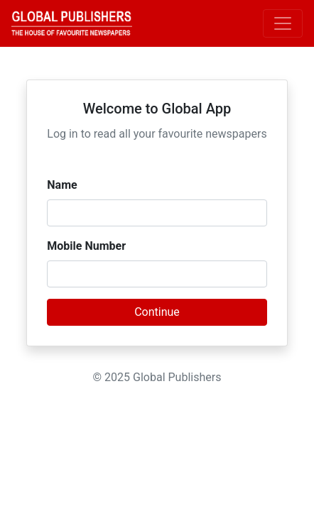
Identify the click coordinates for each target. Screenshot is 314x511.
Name (62, 185)
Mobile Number (86, 246)
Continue (157, 312)
